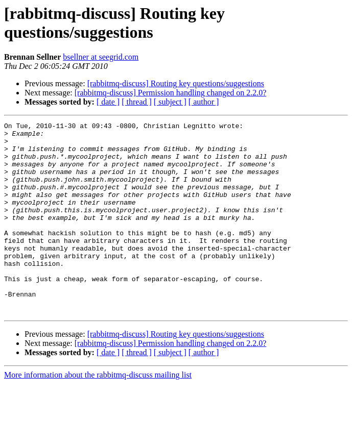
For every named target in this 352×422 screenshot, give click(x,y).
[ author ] (204, 101)
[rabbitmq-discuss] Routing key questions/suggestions (175, 83)
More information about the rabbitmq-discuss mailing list (98, 413)
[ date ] (108, 101)
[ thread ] (137, 101)
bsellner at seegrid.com (100, 57)
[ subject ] (170, 101)
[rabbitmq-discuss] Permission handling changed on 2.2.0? (171, 92)
